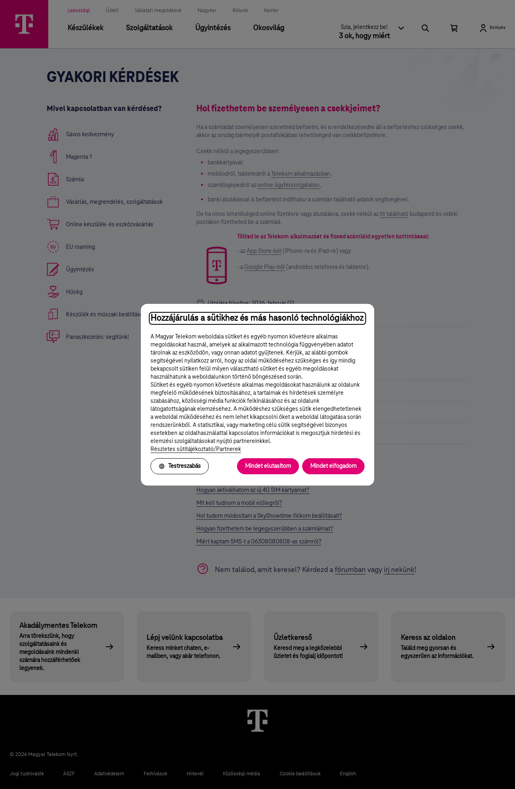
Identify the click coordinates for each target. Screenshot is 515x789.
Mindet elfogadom (333, 466)
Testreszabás (180, 466)
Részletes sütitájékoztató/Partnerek (195, 449)
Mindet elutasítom (268, 466)
